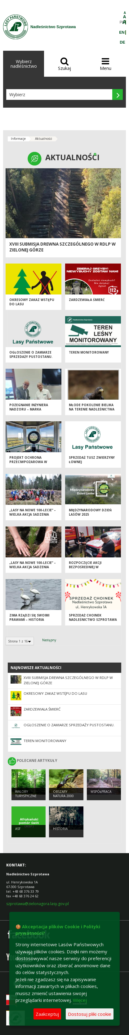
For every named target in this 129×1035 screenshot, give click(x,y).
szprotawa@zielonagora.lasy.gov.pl (37, 903)
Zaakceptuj (47, 1014)
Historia (60, 829)
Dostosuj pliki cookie (89, 1014)
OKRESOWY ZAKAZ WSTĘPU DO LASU (55, 693)
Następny (49, 640)
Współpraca (101, 791)
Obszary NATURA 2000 (63, 793)
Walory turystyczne (26, 793)
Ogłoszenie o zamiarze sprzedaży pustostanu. (30, 354)
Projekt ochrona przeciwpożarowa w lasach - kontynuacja (29, 462)
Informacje (18, 138)
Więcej (80, 1000)
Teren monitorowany (89, 352)
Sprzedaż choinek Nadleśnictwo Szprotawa (93, 617)
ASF (17, 829)
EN (121, 32)
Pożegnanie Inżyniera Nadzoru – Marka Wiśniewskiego (28, 409)
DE (122, 42)
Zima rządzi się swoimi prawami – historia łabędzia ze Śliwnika (29, 619)
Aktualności (43, 138)
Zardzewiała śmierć (87, 300)
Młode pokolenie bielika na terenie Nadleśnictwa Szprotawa (91, 409)
